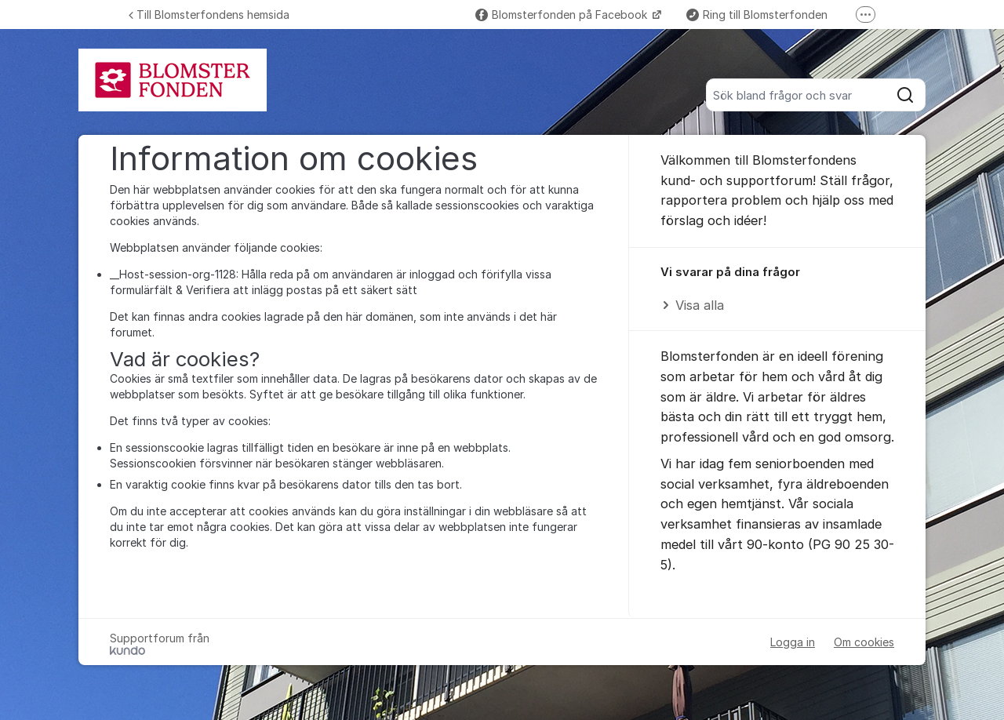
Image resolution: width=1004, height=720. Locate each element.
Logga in (792, 642)
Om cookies (864, 642)
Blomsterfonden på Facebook (562, 14)
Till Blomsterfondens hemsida (209, 14)
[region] (777, 290)
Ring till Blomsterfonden (757, 14)
